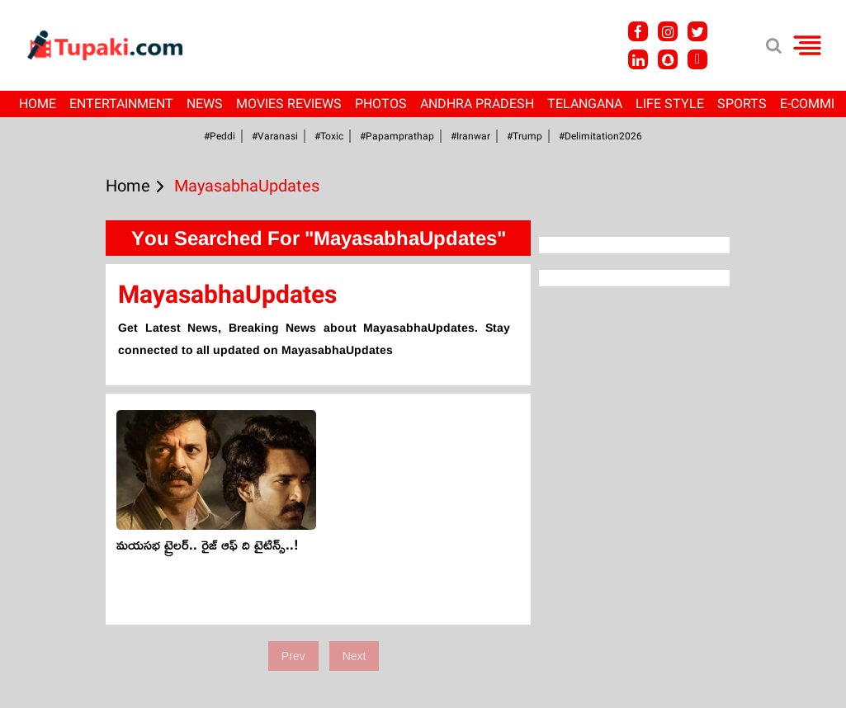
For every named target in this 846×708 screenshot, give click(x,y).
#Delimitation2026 (600, 136)
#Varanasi (275, 136)
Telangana (584, 103)
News (205, 103)
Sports (742, 103)
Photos (381, 103)
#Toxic (328, 136)
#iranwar (470, 136)
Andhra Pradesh (477, 103)
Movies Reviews (289, 103)
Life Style (670, 103)
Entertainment (121, 103)
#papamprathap (397, 136)
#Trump (524, 136)
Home (37, 103)
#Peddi (219, 136)
